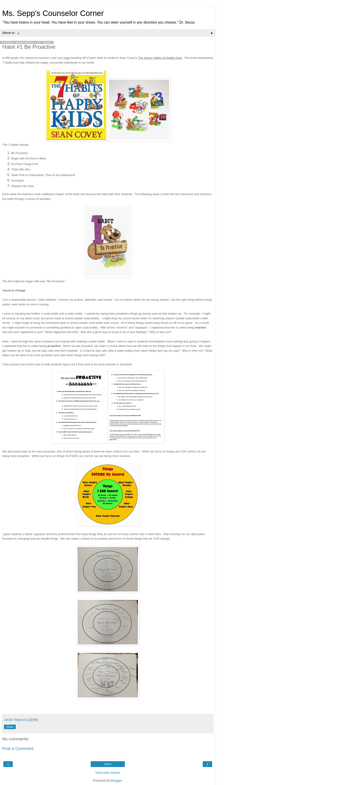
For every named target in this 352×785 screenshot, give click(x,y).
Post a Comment (17, 748)
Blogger (116, 780)
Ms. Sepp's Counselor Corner (53, 13)
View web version (107, 772)
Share (9, 726)
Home (107, 764)
